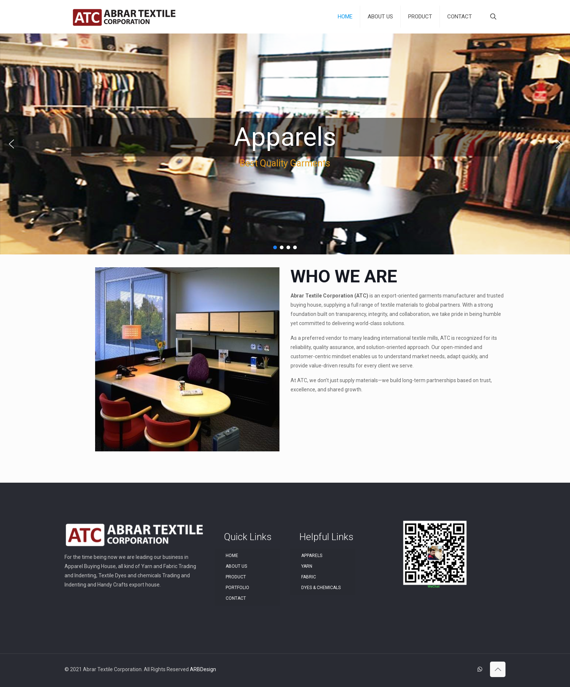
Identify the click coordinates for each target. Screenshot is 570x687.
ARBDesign (203, 669)
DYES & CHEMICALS (321, 587)
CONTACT (236, 598)
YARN (306, 566)
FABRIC (308, 576)
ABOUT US (236, 566)
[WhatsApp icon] (480, 669)
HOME (232, 555)
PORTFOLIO (237, 587)
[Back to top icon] (497, 669)
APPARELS (311, 555)
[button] (11, 144)
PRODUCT (236, 576)
